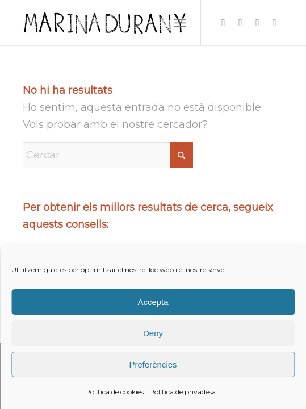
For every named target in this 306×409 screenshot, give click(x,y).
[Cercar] (108, 155)
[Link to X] (257, 22)
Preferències (153, 364)
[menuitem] (180, 22)
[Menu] (180, 22)
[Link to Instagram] (223, 22)
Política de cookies (114, 391)
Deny (153, 333)
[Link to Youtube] (274, 22)
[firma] (127, 22)
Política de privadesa (182, 391)
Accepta (152, 302)
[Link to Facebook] (240, 22)
